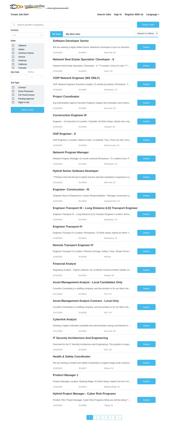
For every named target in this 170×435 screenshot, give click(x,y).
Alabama (22, 45)
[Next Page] (119, 417)
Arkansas (22, 60)
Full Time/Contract (26, 95)
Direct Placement (25, 91)
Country (14, 30)
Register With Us (134, 14)
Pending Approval (26, 99)
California (22, 64)
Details (146, 47)
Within (31, 72)
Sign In (118, 14)
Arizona (21, 57)
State (13, 41)
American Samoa (26, 53)
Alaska (21, 49)
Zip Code (15, 72)
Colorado (22, 68)
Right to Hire (23, 102)
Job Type (15, 83)
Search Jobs (104, 14)
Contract (22, 87)
